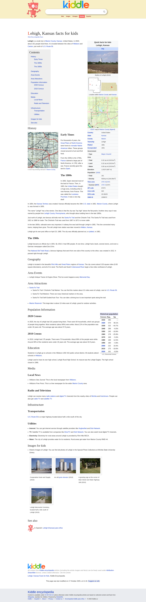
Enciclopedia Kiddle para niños (74, 599)
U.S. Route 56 (48, 46)
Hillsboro (76, 44)
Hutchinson (104, 396)
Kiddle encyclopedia (46, 570)
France (63, 160)
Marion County (103, 94)
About (44, 599)
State (89, 135)
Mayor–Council (106, 154)
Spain (68, 168)
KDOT (92, 129)
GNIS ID (90, 197)
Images (68, 16)
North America (77, 143)
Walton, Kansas (86, 227)
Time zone (91, 182)
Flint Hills (54, 264)
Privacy (50, 599)
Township (91, 142)
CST (108, 182)
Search (104, 11)
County (90, 139)
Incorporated (92, 148)
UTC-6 (103, 182)
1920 (103, 323)
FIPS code (91, 194)
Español (88, 16)
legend (112, 129)
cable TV (37, 399)
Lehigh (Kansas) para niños (53, 528)
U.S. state (86, 204)
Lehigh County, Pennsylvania (54, 213)
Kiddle (30, 599)
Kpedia (82, 16)
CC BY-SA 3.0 (49, 595)
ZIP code (91, 188)
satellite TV (48, 399)
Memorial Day (85, 277)
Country (90, 132)
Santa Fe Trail (69, 218)
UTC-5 (103, 185)
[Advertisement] (73, 24)
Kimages (75, 16)
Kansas (114, 94)
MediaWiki (59, 597)
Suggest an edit (93, 581)
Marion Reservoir (35, 303)
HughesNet (83, 428)
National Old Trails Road (40, 251)
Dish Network (95, 428)
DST (97, 185)
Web (62, 16)
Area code (91, 191)
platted (91, 231)
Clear (100, 11)
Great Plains (65, 143)
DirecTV (67, 432)
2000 (103, 346)
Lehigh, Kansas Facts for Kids (38, 576)
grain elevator (63, 477)
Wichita (94, 396)
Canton (30, 46)
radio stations (51, 396)
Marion (103, 139)
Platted (90, 145)
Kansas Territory (42, 204)
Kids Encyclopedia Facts (35, 37)
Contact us (59, 599)
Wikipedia (31, 597)
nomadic (74, 146)
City (102, 49)
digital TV (63, 396)
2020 (98, 172)
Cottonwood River (77, 267)
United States (73, 186)
